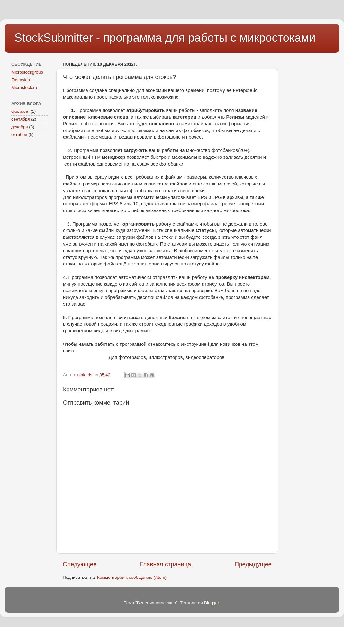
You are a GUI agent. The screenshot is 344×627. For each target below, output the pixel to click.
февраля (20, 111)
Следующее (80, 564)
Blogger (211, 602)
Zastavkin (20, 79)
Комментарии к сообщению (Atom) (132, 577)
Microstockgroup (27, 72)
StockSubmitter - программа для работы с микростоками (164, 37)
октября (19, 134)
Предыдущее (253, 564)
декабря (19, 126)
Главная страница (165, 564)
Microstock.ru (24, 87)
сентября (20, 119)
